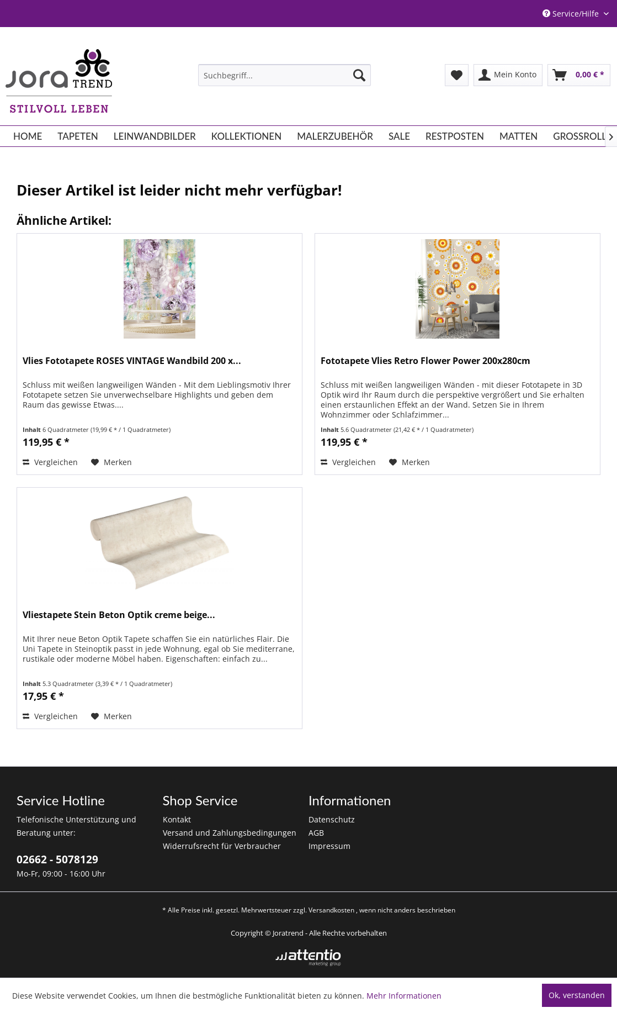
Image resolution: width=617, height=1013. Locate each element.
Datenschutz (331, 819)
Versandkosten (331, 910)
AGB (316, 832)
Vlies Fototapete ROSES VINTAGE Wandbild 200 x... (132, 361)
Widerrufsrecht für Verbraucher (222, 846)
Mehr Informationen (404, 995)
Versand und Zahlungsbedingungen (229, 832)
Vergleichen (50, 462)
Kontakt (177, 819)
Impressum (329, 846)
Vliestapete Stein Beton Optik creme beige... (119, 615)
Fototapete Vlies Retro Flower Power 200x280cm (425, 361)
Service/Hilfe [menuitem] (571, 13)
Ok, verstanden (577, 995)
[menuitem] (284, 75)
